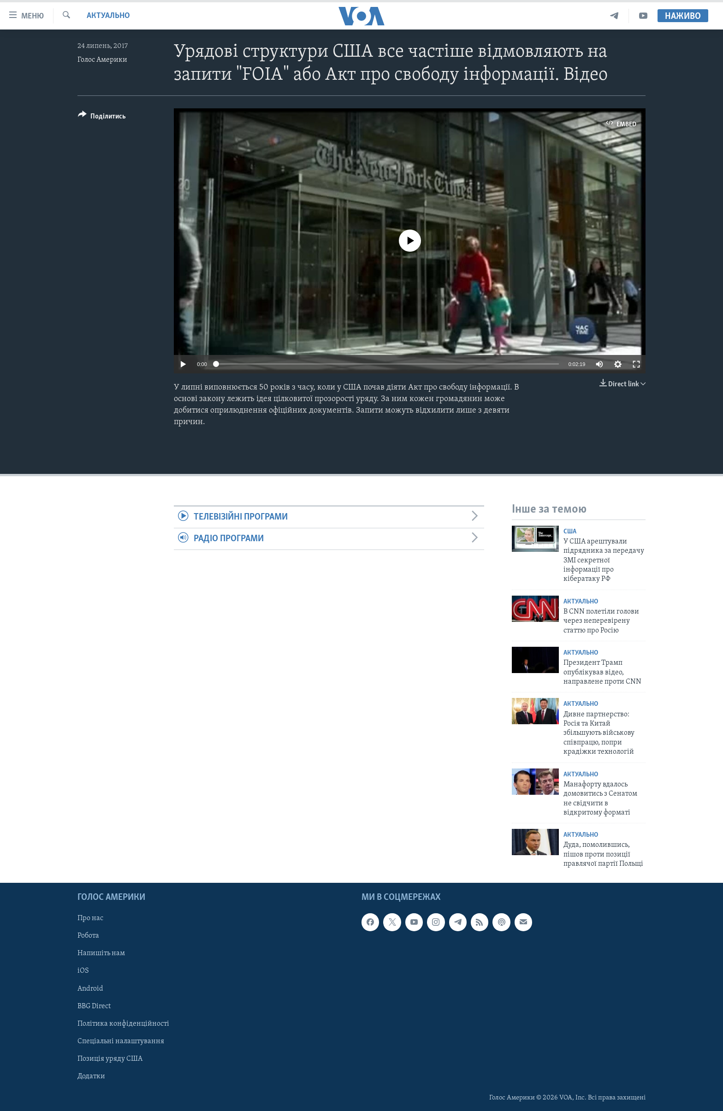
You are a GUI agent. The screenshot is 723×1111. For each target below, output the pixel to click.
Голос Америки (102, 60)
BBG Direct (94, 1006)
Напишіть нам (101, 953)
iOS (83, 971)
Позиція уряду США (109, 1058)
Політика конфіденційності (123, 1023)
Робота (88, 936)
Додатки (91, 1076)
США (569, 531)
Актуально (108, 16)
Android (90, 988)
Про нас (90, 918)
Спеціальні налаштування (120, 1041)
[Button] (102, 117)
